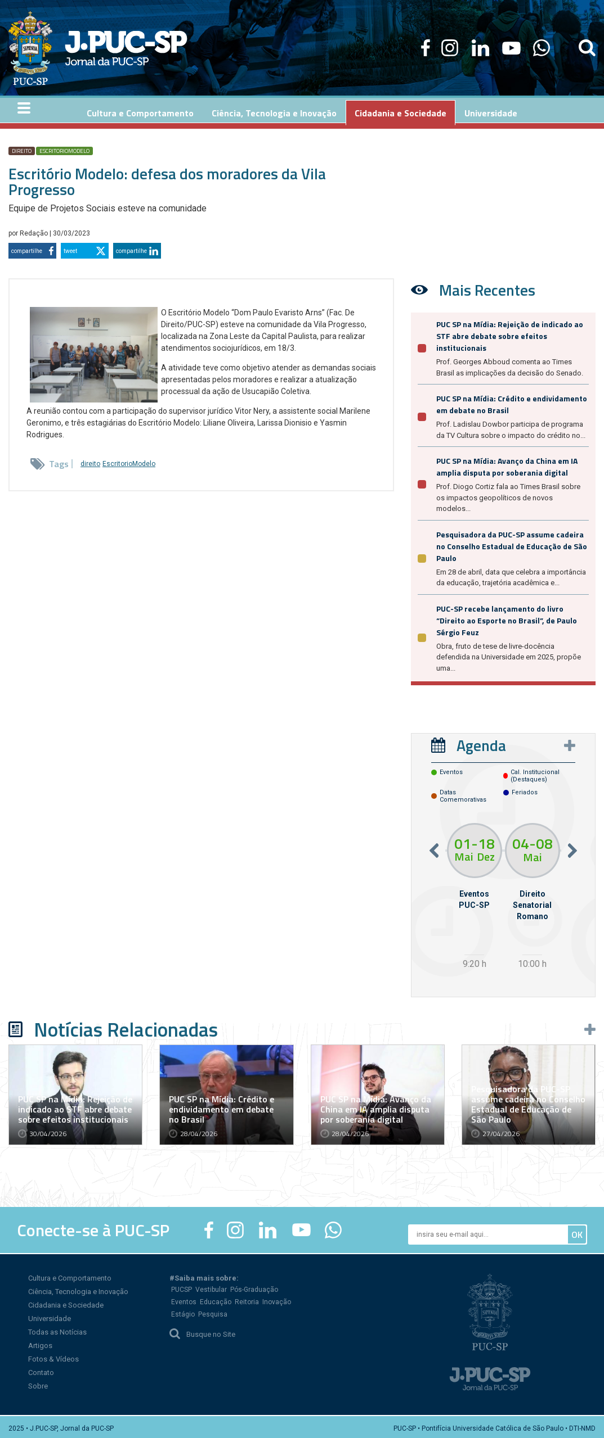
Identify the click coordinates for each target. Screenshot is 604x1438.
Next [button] (572, 848)
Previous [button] (434, 848)
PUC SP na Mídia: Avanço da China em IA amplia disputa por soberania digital (507, 464)
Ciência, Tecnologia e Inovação (78, 1289)
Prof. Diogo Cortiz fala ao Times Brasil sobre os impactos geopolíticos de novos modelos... (508, 495)
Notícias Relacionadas (126, 1027)
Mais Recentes (487, 287)
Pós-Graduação (254, 1287)
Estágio (183, 1311)
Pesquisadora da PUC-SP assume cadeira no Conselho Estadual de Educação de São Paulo (511, 544)
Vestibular (211, 1287)
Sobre (38, 1383)
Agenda (481, 742)
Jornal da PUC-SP (126, 48)
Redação (35, 231)
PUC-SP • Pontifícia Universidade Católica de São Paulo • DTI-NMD (494, 1426)
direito (22, 148)
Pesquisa (212, 1311)
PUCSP (181, 1287)
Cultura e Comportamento (69, 1275)
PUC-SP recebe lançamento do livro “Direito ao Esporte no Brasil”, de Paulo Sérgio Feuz (506, 618)
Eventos (183, 1299)
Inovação (276, 1299)
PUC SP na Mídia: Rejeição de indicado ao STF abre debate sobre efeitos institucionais (509, 333)
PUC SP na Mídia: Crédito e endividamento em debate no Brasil (221, 1106)
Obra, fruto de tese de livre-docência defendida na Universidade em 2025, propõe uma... (508, 655)
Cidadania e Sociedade (66, 1302)
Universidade (49, 1316)
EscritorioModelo (64, 148)
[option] (474, 895)
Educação (215, 1299)
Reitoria (247, 1299)
